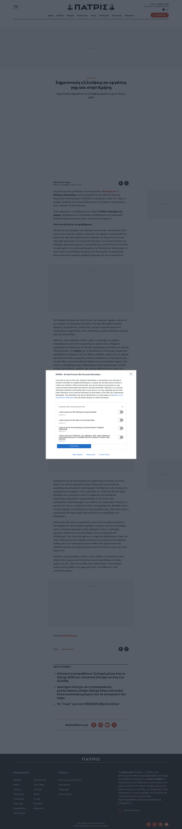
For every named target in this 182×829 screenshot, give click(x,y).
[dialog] (91, 414)
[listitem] (91, 407)
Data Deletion (78, 455)
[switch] (120, 412)
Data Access (90, 455)
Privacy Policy (104, 455)
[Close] (132, 374)
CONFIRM (74, 446)
